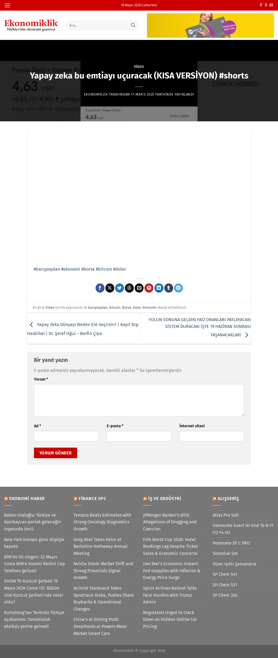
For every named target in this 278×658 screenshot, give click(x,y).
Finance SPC (92, 498)
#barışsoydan (47, 269)
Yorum (41, 379)
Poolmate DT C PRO (231, 543)
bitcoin (115, 307)
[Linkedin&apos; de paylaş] (158, 288)
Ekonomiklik (96, 94)
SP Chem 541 (225, 574)
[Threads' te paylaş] (129, 288)
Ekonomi (149, 307)
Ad (37, 426)
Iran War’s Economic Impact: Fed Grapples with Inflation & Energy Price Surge (171, 570)
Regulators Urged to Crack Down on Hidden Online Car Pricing (170, 619)
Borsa (126, 307)
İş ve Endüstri (164, 498)
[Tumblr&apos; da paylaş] (168, 288)
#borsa (88, 269)
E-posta (115, 426)
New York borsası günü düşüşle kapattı (34, 543)
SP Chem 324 (225, 595)
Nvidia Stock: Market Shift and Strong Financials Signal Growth (103, 570)
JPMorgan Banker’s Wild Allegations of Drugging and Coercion (170, 522)
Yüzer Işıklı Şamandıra (234, 564)
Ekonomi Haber (27, 498)
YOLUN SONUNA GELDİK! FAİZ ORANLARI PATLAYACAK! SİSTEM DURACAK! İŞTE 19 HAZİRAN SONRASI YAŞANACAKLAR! (200, 327)
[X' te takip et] (266, 5)
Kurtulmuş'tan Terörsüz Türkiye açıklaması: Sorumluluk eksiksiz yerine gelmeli (34, 619)
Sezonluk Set (225, 553)
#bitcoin (104, 269)
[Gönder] (133, 25)
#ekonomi (70, 269)
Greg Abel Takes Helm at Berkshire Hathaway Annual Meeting (101, 546)
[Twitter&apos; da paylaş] (119, 288)
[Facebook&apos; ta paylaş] (100, 288)
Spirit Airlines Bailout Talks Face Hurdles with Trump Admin (170, 595)
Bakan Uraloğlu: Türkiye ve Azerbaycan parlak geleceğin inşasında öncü (32, 522)
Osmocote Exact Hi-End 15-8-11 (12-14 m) (243, 529)
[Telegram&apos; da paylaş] (178, 288)
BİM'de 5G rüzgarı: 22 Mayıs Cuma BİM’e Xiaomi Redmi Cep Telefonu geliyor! (34, 563)
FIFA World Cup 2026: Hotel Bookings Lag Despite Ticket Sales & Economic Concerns (170, 546)
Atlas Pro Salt (226, 515)
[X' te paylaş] (109, 288)
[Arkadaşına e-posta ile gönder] (139, 288)
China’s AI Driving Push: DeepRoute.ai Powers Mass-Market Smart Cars (101, 626)
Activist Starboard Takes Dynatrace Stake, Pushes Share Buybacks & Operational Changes (104, 599)
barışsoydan (98, 307)
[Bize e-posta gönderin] (271, 5)
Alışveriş (228, 498)
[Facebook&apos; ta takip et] (261, 5)
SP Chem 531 (225, 584)
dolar (137, 307)
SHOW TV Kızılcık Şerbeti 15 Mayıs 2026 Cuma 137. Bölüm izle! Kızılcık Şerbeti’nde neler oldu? (33, 591)
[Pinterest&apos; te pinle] (148, 288)
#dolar (119, 269)
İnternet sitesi (192, 426)
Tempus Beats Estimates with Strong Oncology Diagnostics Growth (102, 522)
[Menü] (7, 5)
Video (139, 67)
